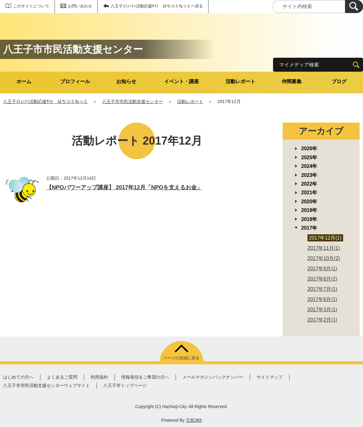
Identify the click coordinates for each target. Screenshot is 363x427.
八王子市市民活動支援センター (132, 101)
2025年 (309, 157)
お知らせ (126, 81)
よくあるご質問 (62, 377)
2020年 (309, 201)
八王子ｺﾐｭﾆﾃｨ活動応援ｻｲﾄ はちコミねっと (45, 101)
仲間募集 (292, 81)
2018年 (309, 219)
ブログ (339, 81)
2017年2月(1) (322, 319)
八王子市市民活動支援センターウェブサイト (46, 385)
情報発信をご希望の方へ (145, 377)
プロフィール (75, 81)
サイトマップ (270, 377)
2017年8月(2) (322, 278)
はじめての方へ (18, 377)
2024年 (309, 166)
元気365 (194, 420)
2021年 (309, 192)
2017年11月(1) (323, 248)
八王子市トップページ (125, 385)
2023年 (309, 175)
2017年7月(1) (322, 289)
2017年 (309, 228)
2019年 (309, 210)
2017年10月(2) (323, 258)
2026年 (309, 148)
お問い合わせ (80, 6)
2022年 (309, 184)
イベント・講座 (181, 81)
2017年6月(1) (322, 299)
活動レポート (240, 81)
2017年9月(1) (322, 268)
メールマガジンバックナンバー (212, 377)
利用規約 (99, 377)
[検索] (354, 6)
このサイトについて (31, 6)
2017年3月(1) (322, 309)
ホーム (23, 81)
